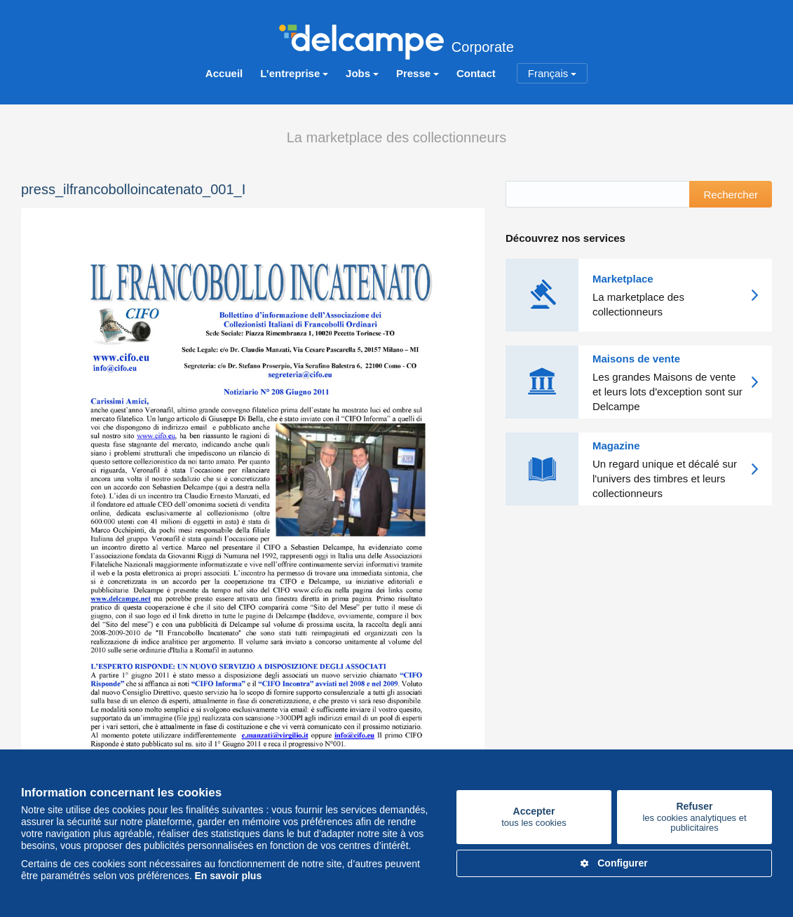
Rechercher (730, 195)
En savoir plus (228, 875)
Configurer (614, 863)
